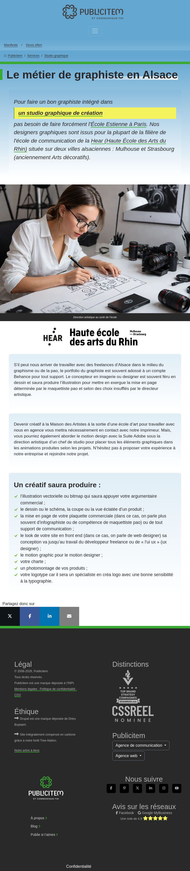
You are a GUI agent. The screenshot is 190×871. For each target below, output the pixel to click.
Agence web (127, 756)
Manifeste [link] (11, 45)
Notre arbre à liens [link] (26, 750)
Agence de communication (139, 745)
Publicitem (15, 55)
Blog (34, 826)
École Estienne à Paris (118, 124)
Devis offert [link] (34, 45)
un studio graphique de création (60, 113)
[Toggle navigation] (95, 31)
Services (33, 55)
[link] (93, 12)
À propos (37, 818)
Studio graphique (56, 55)
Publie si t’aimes (43, 835)
